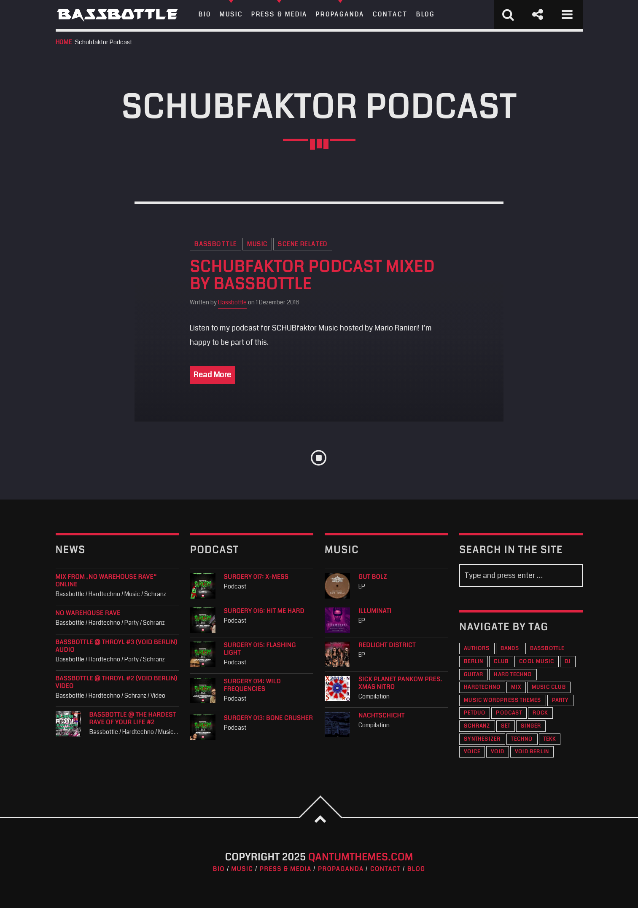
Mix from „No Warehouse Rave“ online (106, 580)
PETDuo (474, 713)
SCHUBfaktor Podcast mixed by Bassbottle (312, 276)
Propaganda (341, 869)
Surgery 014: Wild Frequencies (252, 685)
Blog (416, 869)
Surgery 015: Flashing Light (260, 649)
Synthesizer (482, 739)
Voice (472, 751)
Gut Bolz (372, 577)
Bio (219, 869)
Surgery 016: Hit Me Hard (264, 611)
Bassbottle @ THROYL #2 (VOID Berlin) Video (117, 682)
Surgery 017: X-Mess (256, 577)
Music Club (549, 687)
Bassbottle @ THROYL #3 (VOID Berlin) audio (117, 646)
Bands (510, 648)
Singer (531, 726)
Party (560, 700)
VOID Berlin (532, 751)
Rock (540, 713)
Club (501, 661)
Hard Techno (513, 674)
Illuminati (374, 611)
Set (506, 726)
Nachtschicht (381, 716)
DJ (568, 661)
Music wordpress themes (502, 700)
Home (64, 42)
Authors (477, 648)
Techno (522, 739)
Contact (385, 869)
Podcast (509, 713)
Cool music (536, 661)
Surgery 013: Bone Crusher (268, 718)
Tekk (550, 739)
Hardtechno (482, 687)
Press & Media (286, 869)
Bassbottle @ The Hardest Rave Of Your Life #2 (132, 718)
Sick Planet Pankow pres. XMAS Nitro (400, 683)
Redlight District (387, 645)
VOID (497, 751)
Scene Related (302, 244)
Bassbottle (215, 244)
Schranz (477, 726)
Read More (213, 374)
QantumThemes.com (360, 857)
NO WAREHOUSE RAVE (88, 613)
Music (257, 244)
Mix (516, 687)
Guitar (473, 674)
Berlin (473, 661)
